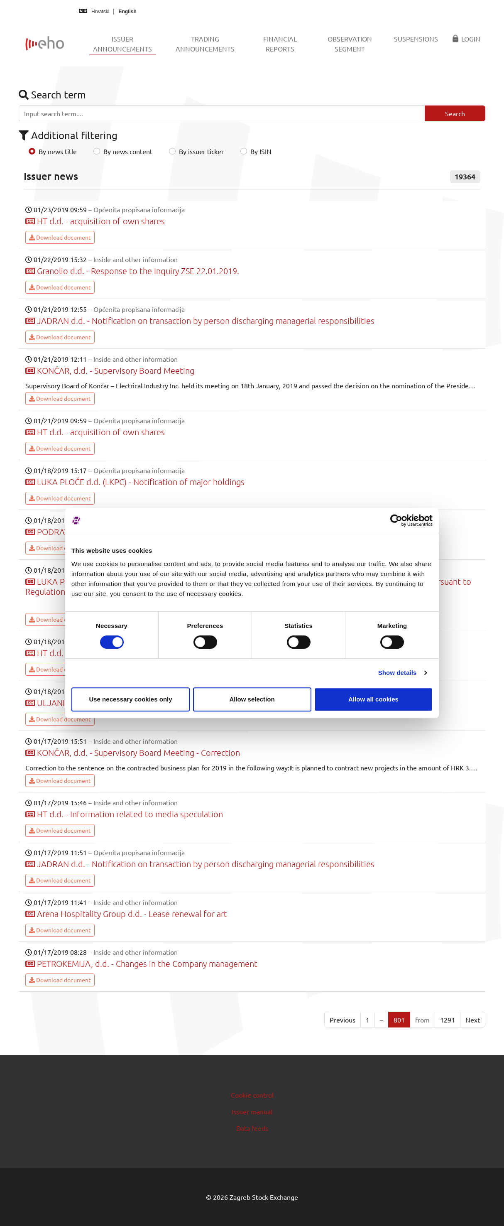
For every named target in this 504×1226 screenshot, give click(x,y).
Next (472, 1019)
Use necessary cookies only (130, 699)
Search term (52, 94)
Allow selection (251, 699)
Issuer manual (252, 1111)
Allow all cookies (373, 699)
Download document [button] (60, 237)
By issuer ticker (201, 151)
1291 (447, 1019)
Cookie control (252, 1095)
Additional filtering (68, 135)
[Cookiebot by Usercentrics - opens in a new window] (396, 520)
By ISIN (261, 151)
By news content (127, 151)
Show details (397, 672)
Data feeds (252, 1128)
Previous (342, 1019)
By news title (58, 151)
